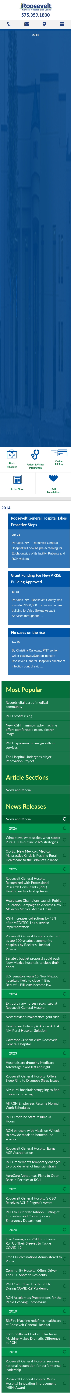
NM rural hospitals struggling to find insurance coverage (32, 1092)
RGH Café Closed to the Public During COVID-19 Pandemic (28, 1286)
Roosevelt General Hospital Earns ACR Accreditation (30, 1150)
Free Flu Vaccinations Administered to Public (34, 1259)
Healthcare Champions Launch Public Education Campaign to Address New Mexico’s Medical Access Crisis (33, 904)
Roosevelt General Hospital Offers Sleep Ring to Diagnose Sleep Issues (32, 1078)
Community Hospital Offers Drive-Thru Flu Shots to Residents (31, 1272)
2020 (13, 1230)
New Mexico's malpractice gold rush (32, 1017)
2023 (13, 1053)
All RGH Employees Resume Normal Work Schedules (32, 1105)
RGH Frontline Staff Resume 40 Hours (29, 1119)
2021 (13, 1189)
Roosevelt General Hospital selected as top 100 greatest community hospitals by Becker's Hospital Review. (32, 942)
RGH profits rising (19, 716)
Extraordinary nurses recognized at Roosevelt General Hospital (31, 1005)
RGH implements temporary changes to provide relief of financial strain (33, 1164)
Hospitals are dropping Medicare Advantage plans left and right (30, 1064)
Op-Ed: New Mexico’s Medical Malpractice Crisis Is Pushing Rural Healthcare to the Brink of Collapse (32, 855)
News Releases (26, 806)
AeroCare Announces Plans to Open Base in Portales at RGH (32, 1177)
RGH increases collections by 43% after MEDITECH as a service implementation (31, 922)
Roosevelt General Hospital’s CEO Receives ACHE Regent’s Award (31, 1200)
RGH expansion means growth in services (30, 745)
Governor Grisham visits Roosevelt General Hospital (31, 1042)
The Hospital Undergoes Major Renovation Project (28, 759)
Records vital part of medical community (27, 704)
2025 (13, 869)
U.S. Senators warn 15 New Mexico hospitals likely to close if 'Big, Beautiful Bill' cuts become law (32, 980)
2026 (13, 828)
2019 (13, 1311)
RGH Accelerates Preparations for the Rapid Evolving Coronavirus (34, 1299)
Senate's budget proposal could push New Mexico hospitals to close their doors (33, 962)
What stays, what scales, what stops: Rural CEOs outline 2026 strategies (33, 839)
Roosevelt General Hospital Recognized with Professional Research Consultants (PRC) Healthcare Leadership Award (27, 884)
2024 (13, 994)
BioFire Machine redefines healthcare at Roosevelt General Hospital (33, 1322)
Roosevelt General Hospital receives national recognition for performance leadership (33, 1365)
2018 (13, 1352)
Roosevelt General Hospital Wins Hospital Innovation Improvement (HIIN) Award (31, 1383)
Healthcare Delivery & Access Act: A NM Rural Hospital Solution (32, 1028)
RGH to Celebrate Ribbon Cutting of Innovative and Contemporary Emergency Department (32, 1216)
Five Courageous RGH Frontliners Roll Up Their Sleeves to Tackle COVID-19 (31, 1243)
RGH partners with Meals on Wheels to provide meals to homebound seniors (33, 1134)
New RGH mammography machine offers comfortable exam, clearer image (31, 729)
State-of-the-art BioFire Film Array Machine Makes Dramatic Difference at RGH (33, 1338)
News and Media (18, 790)
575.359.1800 (35, 15)
